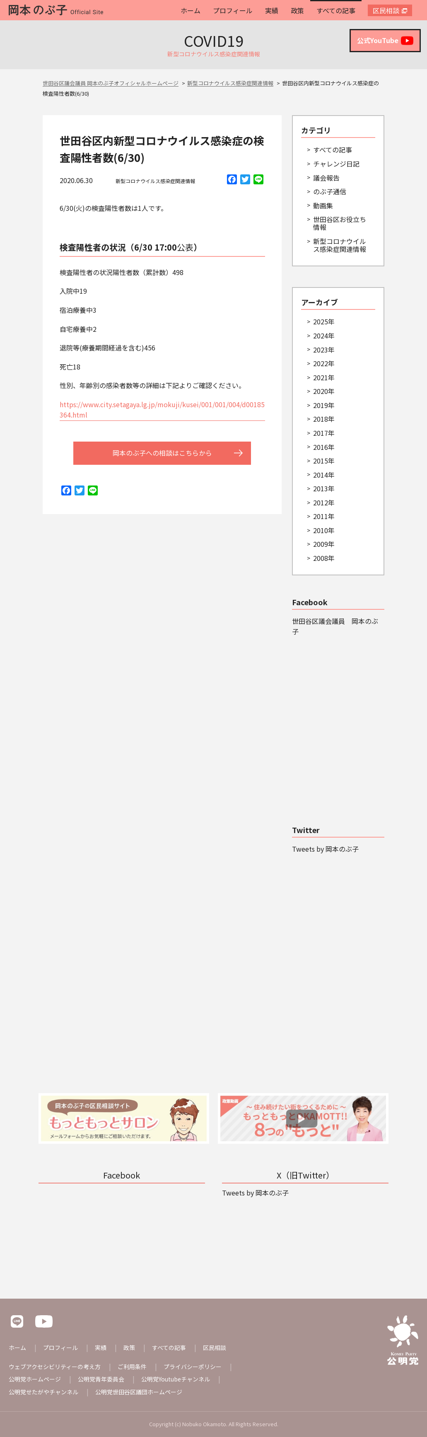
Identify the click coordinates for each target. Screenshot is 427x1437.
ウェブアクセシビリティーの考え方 (55, 1366)
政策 (297, 10)
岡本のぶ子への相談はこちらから (162, 453)
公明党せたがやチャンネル (43, 1392)
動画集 (323, 205)
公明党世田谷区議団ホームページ (138, 1392)
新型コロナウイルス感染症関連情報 (155, 180)
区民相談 (386, 10)
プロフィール (233, 10)
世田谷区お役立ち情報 (339, 223)
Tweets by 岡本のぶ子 (325, 849)
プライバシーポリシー (193, 1366)
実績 (271, 10)
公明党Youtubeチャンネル (175, 1379)
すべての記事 (335, 10)
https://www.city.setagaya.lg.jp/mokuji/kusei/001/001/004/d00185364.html (162, 409)
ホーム (190, 10)
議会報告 (326, 178)
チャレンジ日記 (336, 164)
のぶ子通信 (329, 191)
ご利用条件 (132, 1366)
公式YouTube (385, 40)
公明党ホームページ (35, 1379)
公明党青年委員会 (101, 1379)
